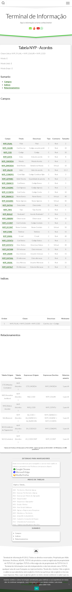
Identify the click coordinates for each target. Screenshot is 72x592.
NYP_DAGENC (7, 201)
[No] (69, 584)
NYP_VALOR (8, 170)
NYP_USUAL (7, 263)
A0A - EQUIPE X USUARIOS (23, 516)
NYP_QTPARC (7, 179)
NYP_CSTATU (7, 240)
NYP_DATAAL (7, 258)
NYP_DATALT (7, 267)
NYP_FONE (7, 232)
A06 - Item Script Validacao (22, 507)
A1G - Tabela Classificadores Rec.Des (26, 525)
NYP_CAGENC (7, 188)
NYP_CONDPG (8, 174)
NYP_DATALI (8, 205)
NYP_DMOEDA (8, 166)
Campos (8, 81)
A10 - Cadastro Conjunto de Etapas (25, 519)
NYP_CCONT (7, 223)
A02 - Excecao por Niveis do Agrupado (26, 496)
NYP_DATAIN (7, 249)
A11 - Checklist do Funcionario (24, 522)
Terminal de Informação (36, 16)
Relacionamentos (12, 88)
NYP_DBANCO (7, 196)
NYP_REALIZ (8, 214)
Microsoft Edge (21, 472)
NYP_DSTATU (7, 245)
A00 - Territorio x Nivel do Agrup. (24, 490)
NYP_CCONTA (7, 192)
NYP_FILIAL (7, 144)
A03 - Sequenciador (20, 499)
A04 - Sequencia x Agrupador (23, 501)
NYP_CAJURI (8, 148)
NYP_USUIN (7, 254)
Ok (37, 588)
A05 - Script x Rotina (20, 504)
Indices (7, 85)
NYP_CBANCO (7, 183)
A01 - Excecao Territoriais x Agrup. (25, 493)
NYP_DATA (7, 157)
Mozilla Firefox (21, 475)
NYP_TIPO (7, 210)
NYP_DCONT (7, 227)
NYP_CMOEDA (8, 161)
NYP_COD (8, 152)
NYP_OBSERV (7, 218)
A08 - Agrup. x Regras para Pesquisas (26, 510)
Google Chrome (21, 469)
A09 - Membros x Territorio (22, 513)
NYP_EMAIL (7, 236)
